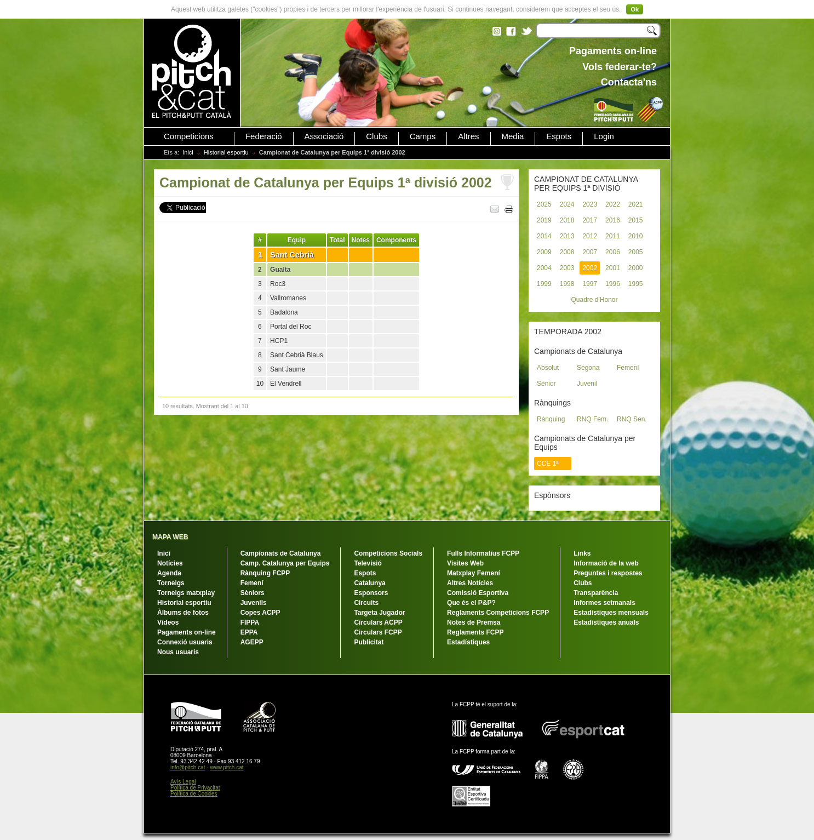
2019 (544, 220)
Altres (468, 136)
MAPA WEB (170, 537)
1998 (567, 284)
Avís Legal (183, 782)
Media (513, 136)
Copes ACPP (260, 612)
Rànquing (551, 419)
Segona (588, 368)
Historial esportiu (226, 152)
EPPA (249, 632)
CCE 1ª (548, 463)
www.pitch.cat (226, 767)
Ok (634, 9)
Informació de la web (606, 563)
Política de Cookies (193, 794)
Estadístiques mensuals (611, 612)
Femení (628, 368)
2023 (589, 204)
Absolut (548, 368)
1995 (635, 284)
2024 (567, 204)
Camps (423, 136)
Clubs (376, 136)
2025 (544, 204)
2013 (567, 236)
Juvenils (253, 603)
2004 (544, 268)
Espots (558, 136)
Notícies (170, 563)
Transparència (596, 593)
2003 (567, 268)
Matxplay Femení (473, 573)
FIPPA (249, 622)
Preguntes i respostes (608, 573)
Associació (324, 136)
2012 (589, 236)
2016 (612, 220)
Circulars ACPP (378, 622)
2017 (589, 220)
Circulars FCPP (378, 632)
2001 (612, 268)
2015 (635, 220)
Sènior (546, 383)
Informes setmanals (604, 603)
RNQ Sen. (632, 419)
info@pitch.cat (187, 767)
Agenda (169, 573)
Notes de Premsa (473, 622)
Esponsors (371, 593)
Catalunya (369, 583)
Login (604, 136)
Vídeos (168, 622)
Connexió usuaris (185, 642)
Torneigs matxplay (186, 593)
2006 (612, 252)
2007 (589, 252)
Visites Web (465, 563)
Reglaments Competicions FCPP (498, 612)
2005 (635, 252)
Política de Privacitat (195, 788)
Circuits (366, 603)
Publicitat (368, 642)
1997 (589, 284)
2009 (544, 252)
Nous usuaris (178, 652)
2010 (635, 236)
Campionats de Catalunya (280, 553)
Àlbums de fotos (183, 612)
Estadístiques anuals (606, 622)
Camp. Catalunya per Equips (285, 563)
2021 (635, 204)
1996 (612, 284)
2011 (612, 236)
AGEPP (251, 642)
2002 (589, 268)
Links (582, 553)
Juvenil (587, 383)
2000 (635, 268)
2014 (544, 236)
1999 (544, 284)
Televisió (367, 563)
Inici (187, 152)
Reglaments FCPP (475, 632)
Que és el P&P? (471, 603)
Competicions (189, 136)
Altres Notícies (470, 583)
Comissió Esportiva (477, 593)
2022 (612, 204)
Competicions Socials (388, 553)
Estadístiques (468, 642)
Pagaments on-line (186, 632)
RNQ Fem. (592, 419)
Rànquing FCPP (265, 573)
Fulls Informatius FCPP (483, 553)
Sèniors (252, 593)
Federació (263, 136)
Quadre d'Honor (594, 300)
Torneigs (171, 583)
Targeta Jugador (379, 612)
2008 (567, 252)
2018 (567, 220)
